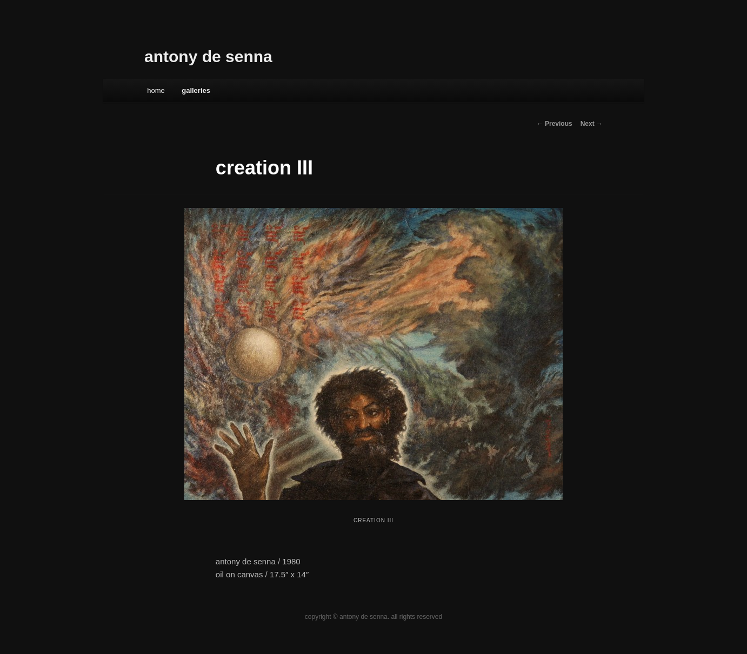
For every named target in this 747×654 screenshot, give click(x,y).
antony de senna (208, 56)
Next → (592, 123)
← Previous (554, 123)
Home (156, 90)
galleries (196, 90)
